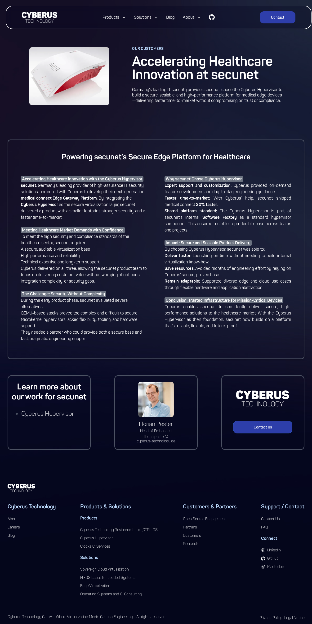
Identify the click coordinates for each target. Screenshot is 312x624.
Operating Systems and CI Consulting (111, 594)
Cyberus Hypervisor (47, 413)
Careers (14, 527)
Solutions (143, 17)
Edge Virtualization (95, 586)
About (188, 17)
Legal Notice (294, 617)
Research (190, 543)
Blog (170, 17)
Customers (192, 535)
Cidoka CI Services (95, 546)
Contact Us (270, 519)
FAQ (264, 527)
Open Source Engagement (204, 519)
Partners (190, 527)
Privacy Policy (270, 617)
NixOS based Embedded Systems (107, 577)
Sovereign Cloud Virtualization (104, 569)
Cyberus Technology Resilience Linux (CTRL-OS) (119, 530)
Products (111, 17)
